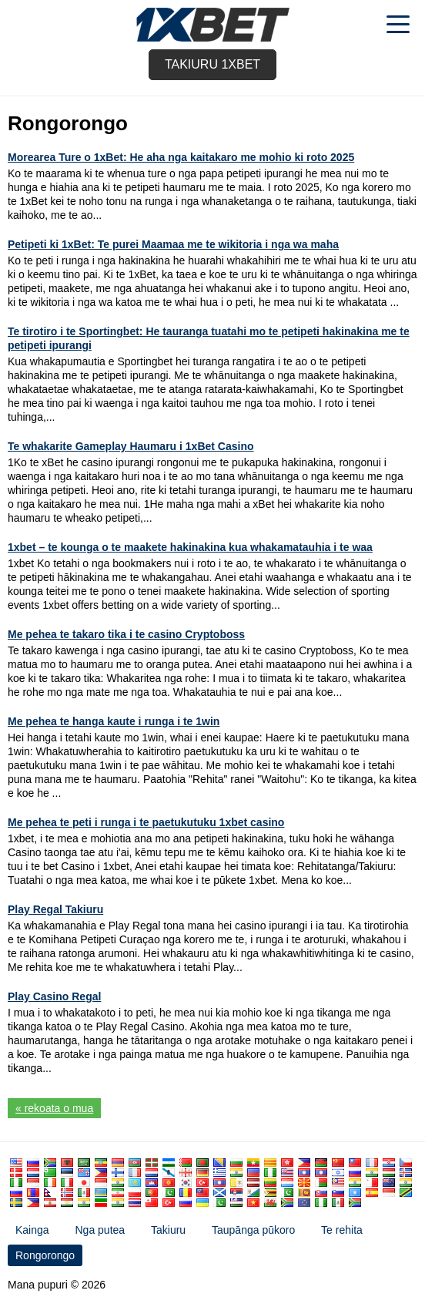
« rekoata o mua (54, 1108)
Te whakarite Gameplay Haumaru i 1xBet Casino (131, 446)
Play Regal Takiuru (55, 909)
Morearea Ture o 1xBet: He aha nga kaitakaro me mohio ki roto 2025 (181, 157)
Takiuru (168, 1230)
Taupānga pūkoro (253, 1230)
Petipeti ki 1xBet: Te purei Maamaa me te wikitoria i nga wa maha (173, 244)
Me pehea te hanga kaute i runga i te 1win (113, 721)
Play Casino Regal (54, 996)
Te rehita (342, 1230)
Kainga (32, 1230)
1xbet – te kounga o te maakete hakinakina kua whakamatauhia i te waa (190, 547)
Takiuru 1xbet (212, 64)
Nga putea (100, 1230)
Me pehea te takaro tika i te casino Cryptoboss (126, 634)
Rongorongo (45, 1255)
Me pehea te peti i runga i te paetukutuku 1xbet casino (146, 822)
